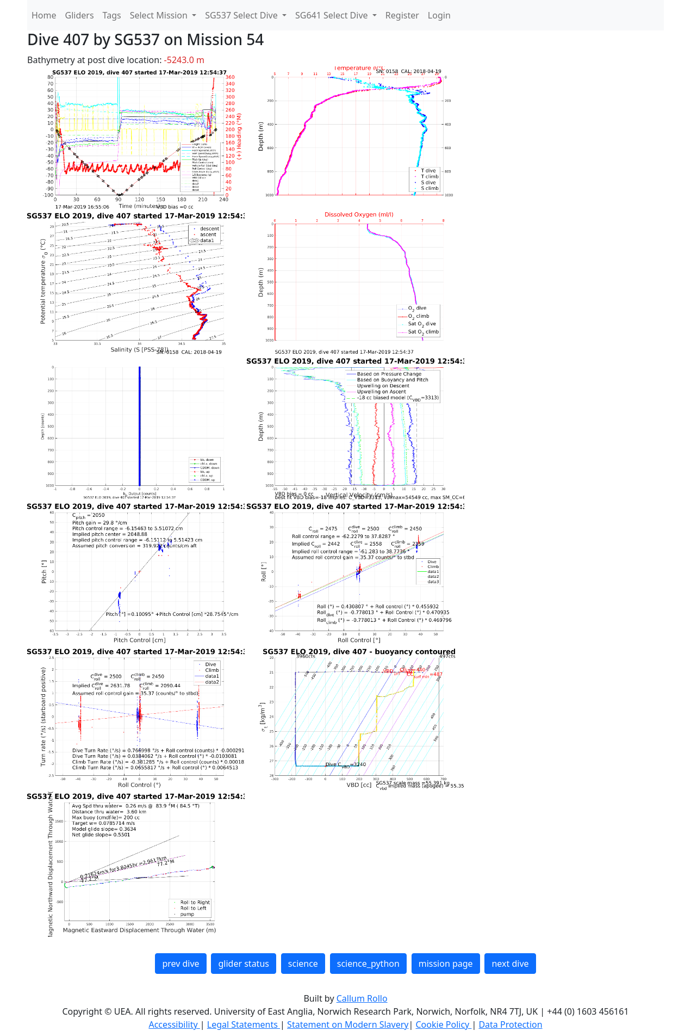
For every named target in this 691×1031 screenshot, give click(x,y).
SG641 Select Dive (332, 15)
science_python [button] (368, 964)
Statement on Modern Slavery (347, 1024)
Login (439, 15)
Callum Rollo (362, 998)
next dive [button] (509, 964)
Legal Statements (243, 1024)
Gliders (79, 15)
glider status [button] (243, 964)
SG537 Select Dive (242, 15)
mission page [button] (446, 964)
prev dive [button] (180, 964)
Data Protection (510, 1024)
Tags (112, 15)
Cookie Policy (443, 1024)
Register (402, 15)
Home (44, 15)
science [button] (303, 964)
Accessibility (174, 1024)
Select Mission (160, 15)
